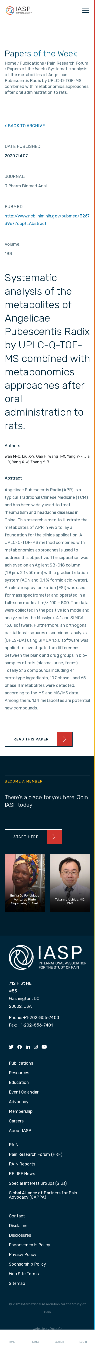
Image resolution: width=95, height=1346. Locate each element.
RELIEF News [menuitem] (22, 1174)
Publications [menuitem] (21, 1063)
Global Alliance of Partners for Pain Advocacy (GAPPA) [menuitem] (43, 1195)
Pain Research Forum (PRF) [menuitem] (36, 1154)
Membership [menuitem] (21, 1111)
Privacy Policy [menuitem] (22, 1254)
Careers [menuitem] (16, 1121)
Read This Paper (31, 739)
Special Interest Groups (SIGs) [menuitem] (38, 1183)
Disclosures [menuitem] (20, 1235)
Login (83, 1338)
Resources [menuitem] (19, 1073)
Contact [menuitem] (17, 1216)
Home (11, 1338)
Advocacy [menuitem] (19, 1102)
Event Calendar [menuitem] (24, 1092)
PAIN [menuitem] (13, 1145)
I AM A (35, 1338)
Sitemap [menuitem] (17, 1283)
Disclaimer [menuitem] (19, 1226)
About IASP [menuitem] (20, 1131)
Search (59, 1338)
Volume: (12, 244)
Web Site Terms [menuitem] (24, 1274)
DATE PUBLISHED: (23, 146)
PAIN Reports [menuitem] (22, 1164)
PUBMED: (14, 206)
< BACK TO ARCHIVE (25, 125)
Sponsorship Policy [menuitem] (27, 1264)
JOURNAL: (15, 176)
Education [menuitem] (19, 1082)
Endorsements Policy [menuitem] (29, 1245)
